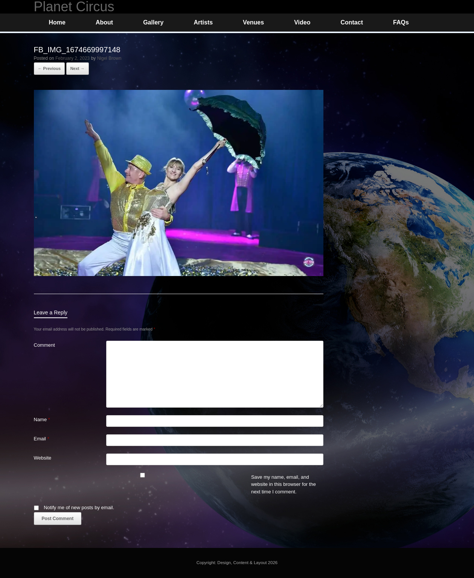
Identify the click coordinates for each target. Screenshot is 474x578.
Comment (44, 345)
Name (42, 419)
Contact (351, 22)
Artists (203, 22)
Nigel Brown (109, 58)
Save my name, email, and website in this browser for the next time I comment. (283, 484)
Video (302, 22)
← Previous (49, 68)
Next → (77, 68)
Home (57, 22)
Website (43, 458)
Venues (253, 22)
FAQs (401, 22)
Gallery (153, 22)
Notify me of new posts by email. (79, 507)
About (104, 22)
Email (41, 438)
